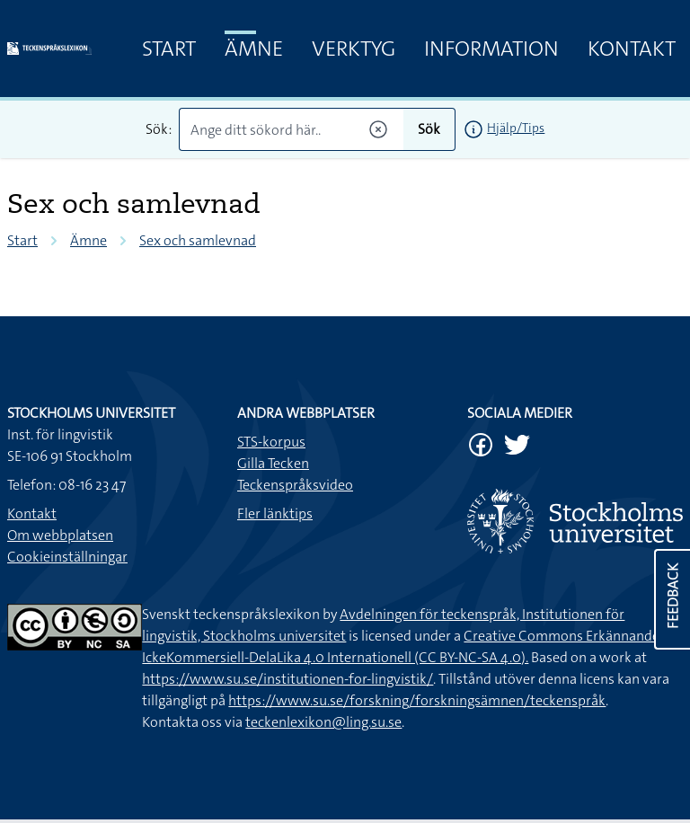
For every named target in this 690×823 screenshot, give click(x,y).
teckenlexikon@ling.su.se (323, 721)
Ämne (254, 48)
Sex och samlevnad (197, 240)
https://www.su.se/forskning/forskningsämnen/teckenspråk (417, 700)
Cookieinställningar (67, 556)
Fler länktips (275, 513)
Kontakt (632, 48)
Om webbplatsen (60, 535)
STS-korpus (271, 441)
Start (169, 48)
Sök (429, 128)
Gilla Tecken (273, 463)
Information (491, 48)
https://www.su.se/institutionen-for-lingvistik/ (287, 678)
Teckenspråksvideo (295, 484)
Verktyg (353, 48)
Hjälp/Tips (515, 127)
